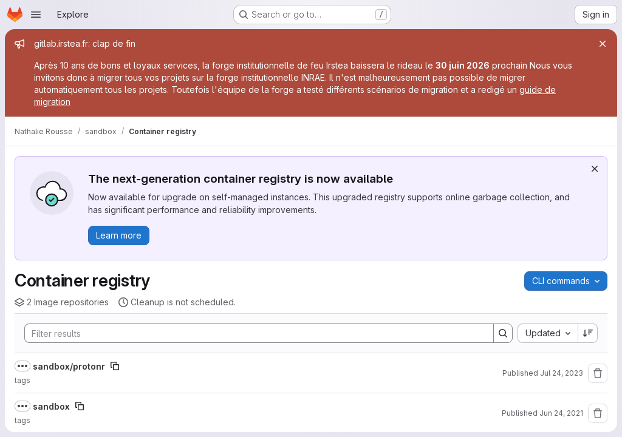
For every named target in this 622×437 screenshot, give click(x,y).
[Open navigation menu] (36, 14)
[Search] (253, 333)
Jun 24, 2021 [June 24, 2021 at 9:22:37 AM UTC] (561, 413)
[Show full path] (22, 366)
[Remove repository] (597, 373)
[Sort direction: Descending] (588, 333)
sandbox (51, 406)
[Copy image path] (115, 366)
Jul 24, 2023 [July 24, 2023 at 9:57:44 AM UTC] (561, 373)
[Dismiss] (594, 168)
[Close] (602, 43)
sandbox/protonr (69, 366)
